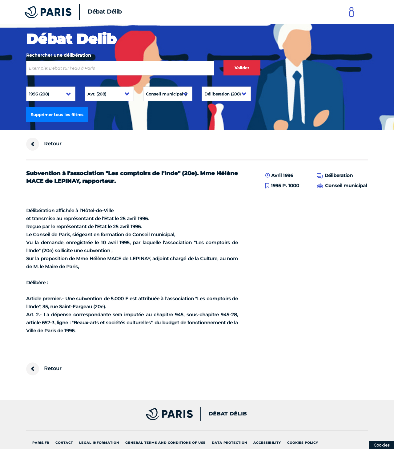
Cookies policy (302, 443)
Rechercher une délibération (58, 55)
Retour (44, 144)
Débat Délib (228, 414)
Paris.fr (40, 443)
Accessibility (267, 443)
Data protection (229, 443)
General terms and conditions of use (165, 443)
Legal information (99, 443)
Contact (64, 443)
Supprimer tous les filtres (57, 114)
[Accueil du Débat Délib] (64, 12)
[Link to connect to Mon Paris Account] (352, 12)
